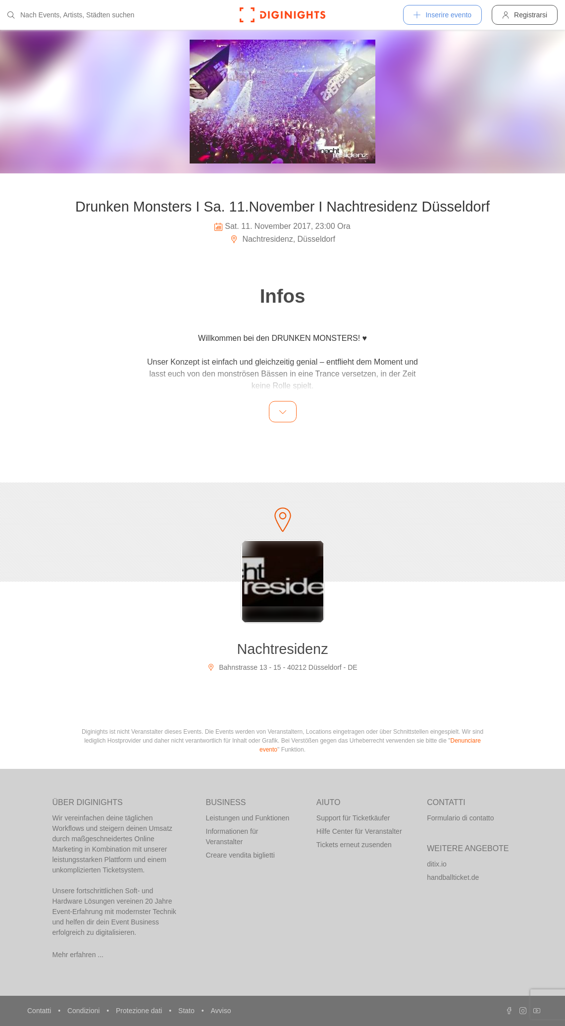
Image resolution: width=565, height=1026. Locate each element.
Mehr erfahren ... (78, 955)
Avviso (220, 1011)
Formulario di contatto (460, 818)
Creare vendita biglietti (240, 855)
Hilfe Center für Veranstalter (359, 831)
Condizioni (84, 1011)
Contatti (40, 1011)
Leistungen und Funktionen (248, 818)
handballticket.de (453, 877)
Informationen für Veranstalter (232, 836)
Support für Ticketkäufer (353, 818)
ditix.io (437, 864)
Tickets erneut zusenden (354, 845)
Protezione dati (140, 1011)
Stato (187, 1011)
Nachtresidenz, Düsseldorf (282, 239)
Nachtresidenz (282, 649)
